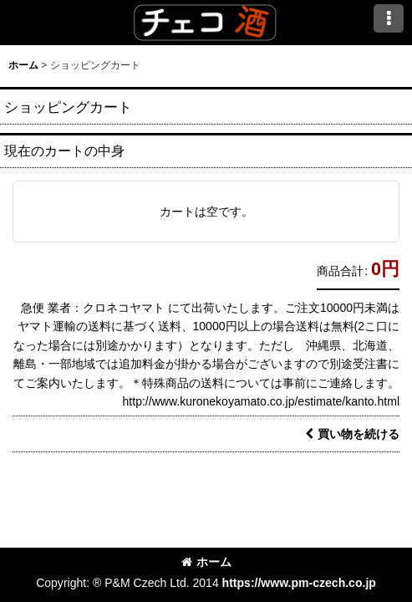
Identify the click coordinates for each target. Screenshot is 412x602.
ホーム (206, 562)
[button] (389, 18)
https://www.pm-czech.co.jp (299, 582)
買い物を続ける (352, 434)
